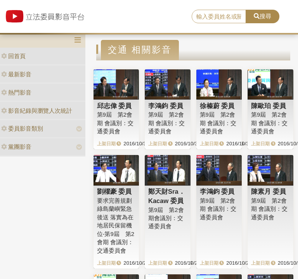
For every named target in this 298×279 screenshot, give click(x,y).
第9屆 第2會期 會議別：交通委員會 (115, 122)
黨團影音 (16, 146)
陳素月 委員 (268, 191)
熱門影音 (16, 92)
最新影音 (16, 74)
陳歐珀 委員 (268, 105)
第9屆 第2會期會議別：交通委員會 (166, 218)
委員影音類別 (22, 128)
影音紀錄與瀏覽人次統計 (36, 110)
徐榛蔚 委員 (217, 105)
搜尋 (262, 16)
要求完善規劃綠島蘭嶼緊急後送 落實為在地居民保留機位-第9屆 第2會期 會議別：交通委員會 (116, 225)
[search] (219, 17)
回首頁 (13, 56)
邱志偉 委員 (114, 105)
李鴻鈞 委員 (165, 105)
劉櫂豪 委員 (114, 191)
